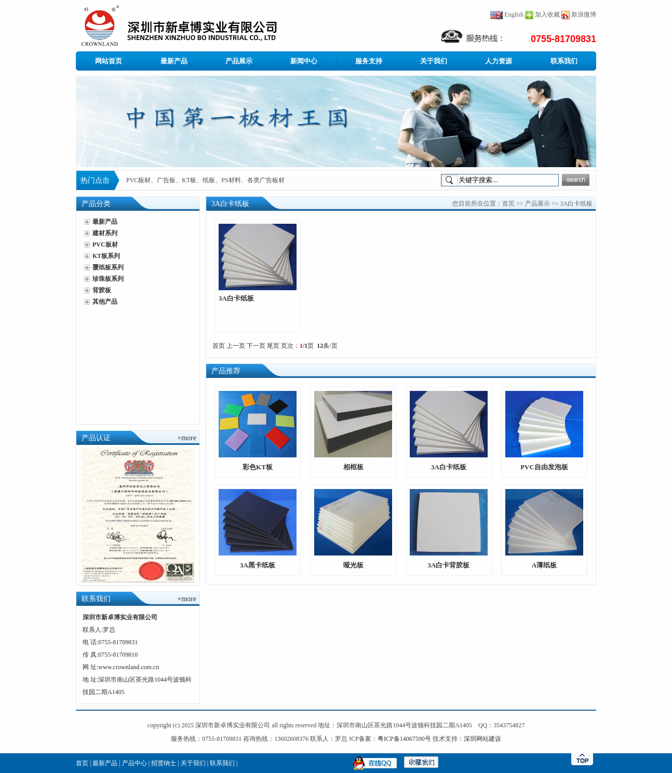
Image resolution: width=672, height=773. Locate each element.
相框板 (353, 467)
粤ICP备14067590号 (404, 738)
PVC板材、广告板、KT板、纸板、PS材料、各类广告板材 (205, 180)
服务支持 (368, 61)
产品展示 (238, 61)
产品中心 (134, 763)
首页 (508, 203)
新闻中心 (303, 61)
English (506, 14)
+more (186, 438)
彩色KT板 (258, 467)
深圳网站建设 (482, 738)
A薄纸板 (544, 565)
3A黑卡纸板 (257, 565)
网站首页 (108, 61)
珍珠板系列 (108, 278)
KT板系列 (106, 256)
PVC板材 (105, 244)
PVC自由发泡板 (544, 467)
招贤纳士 (163, 763)
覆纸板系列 (108, 267)
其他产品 (104, 301)
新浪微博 (583, 14)
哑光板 (353, 565)
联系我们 (563, 61)
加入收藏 (547, 14)
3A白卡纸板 (236, 298)
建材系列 (104, 233)
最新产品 (173, 61)
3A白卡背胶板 (449, 565)
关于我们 (433, 61)
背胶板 (101, 290)
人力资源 (498, 61)
